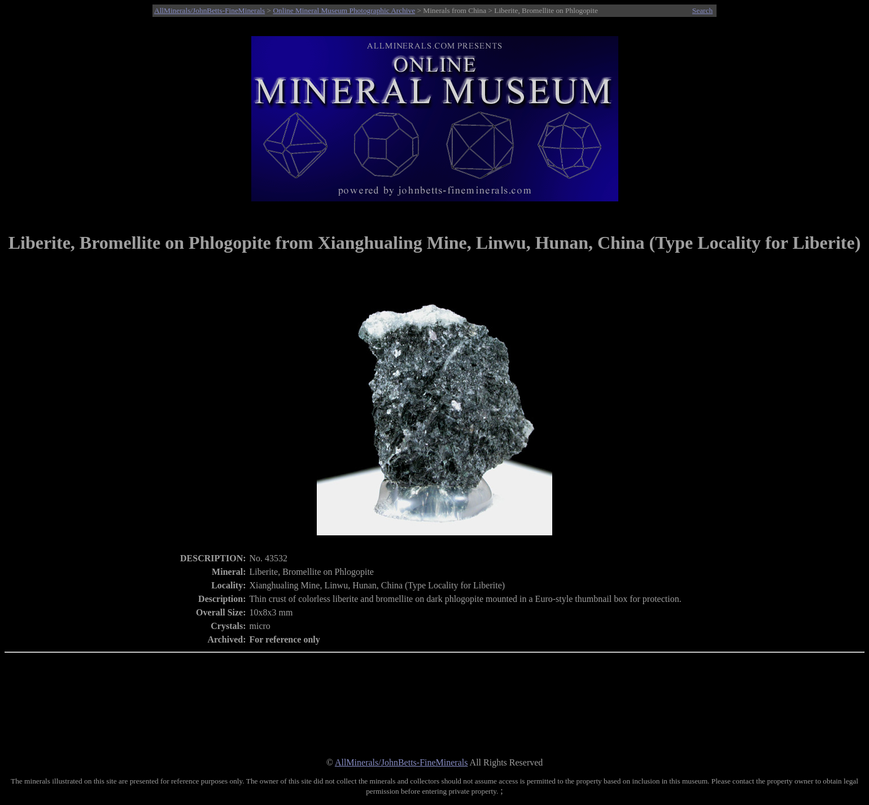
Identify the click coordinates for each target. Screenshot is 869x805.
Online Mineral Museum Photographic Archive (344, 10)
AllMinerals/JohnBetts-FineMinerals (209, 10)
